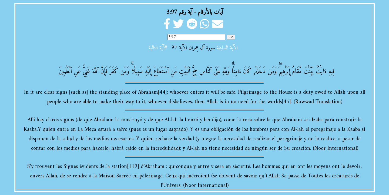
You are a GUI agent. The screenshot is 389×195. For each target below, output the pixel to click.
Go (231, 37)
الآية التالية (158, 48)
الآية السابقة (227, 48)
